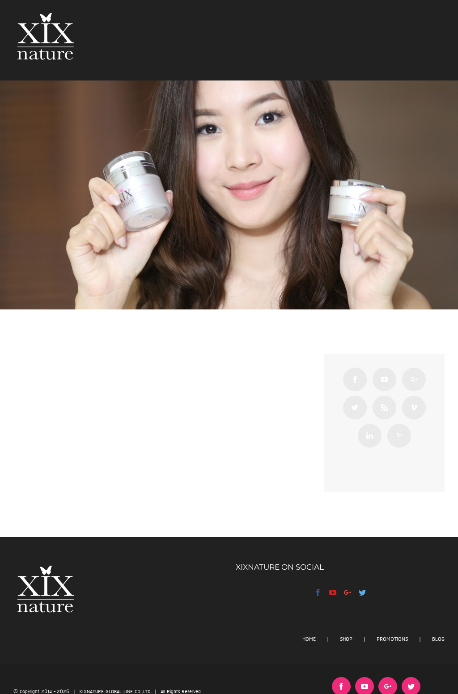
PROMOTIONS (392, 639)
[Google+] (414, 379)
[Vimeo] (414, 407)
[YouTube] (384, 379)
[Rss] (384, 407)
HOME (309, 639)
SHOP (346, 639)
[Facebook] (355, 379)
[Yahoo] (399, 436)
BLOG (438, 639)
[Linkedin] (370, 436)
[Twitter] (355, 407)
